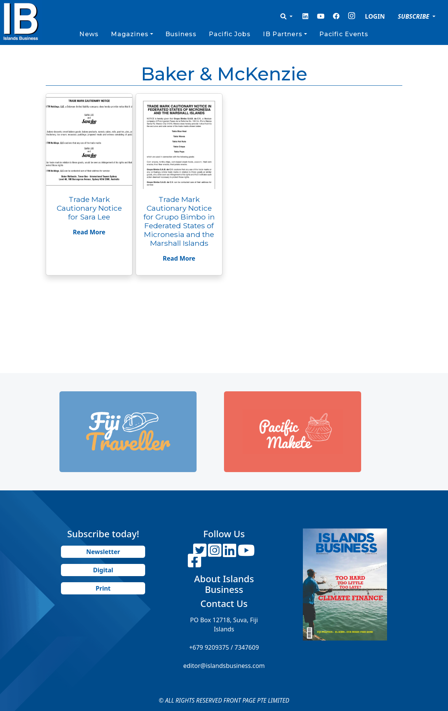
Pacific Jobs (230, 34)
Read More (89, 232)
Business (181, 34)
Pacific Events (344, 34)
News (88, 34)
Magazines (130, 34)
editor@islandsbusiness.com (224, 665)
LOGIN (375, 16)
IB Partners (282, 34)
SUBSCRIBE (414, 16)
